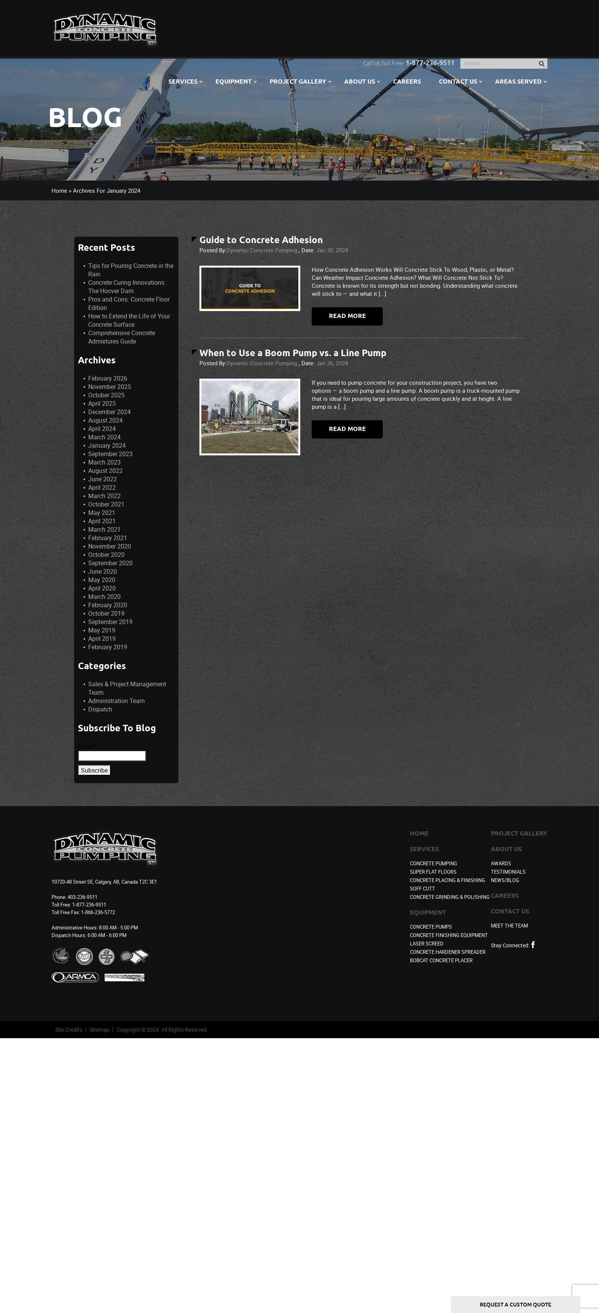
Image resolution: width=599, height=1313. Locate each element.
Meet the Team (509, 925)
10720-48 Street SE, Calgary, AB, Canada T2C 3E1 (104, 881)
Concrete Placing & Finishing (447, 880)
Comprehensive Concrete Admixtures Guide (121, 337)
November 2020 (109, 546)
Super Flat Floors (433, 871)
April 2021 (102, 521)
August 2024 (105, 420)
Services (183, 82)
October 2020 (106, 554)
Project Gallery (298, 82)
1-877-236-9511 (430, 63)
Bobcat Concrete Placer (441, 960)
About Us (359, 82)
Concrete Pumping (433, 863)
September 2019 (110, 622)
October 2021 (106, 504)
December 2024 (109, 412)
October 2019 (106, 613)
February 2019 (107, 647)
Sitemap (99, 1029)
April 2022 (102, 487)
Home (59, 190)
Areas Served (518, 82)
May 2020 (101, 580)
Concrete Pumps (431, 926)
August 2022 (105, 470)
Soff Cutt (422, 888)
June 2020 (102, 571)
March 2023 (104, 462)
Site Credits (68, 1029)
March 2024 (104, 437)
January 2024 (107, 445)
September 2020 (110, 563)
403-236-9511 (82, 897)
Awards (501, 863)
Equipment (233, 82)
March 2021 (104, 529)
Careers (407, 82)
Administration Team (116, 701)
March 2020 (104, 596)
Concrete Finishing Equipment (449, 935)
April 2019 (102, 638)
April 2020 (102, 588)
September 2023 (110, 454)
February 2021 (107, 538)
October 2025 (106, 395)
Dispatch (100, 709)
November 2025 (109, 386)
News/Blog (505, 880)
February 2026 (107, 378)
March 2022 (104, 496)
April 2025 (102, 403)
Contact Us (458, 82)
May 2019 (101, 630)
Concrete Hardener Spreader (448, 951)
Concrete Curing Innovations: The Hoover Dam (127, 286)
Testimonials (508, 871)
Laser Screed (427, 943)
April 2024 (102, 428)
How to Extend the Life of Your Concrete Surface (129, 320)
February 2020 (107, 605)
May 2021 (101, 512)
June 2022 (102, 479)
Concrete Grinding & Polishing (450, 897)
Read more (347, 316)
